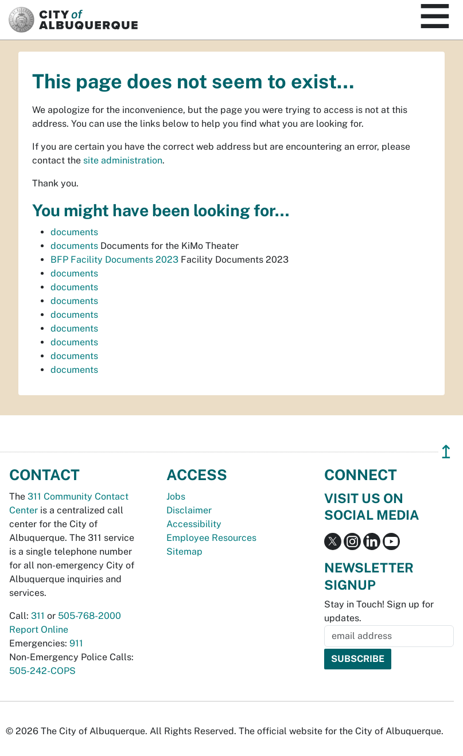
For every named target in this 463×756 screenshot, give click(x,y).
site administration (122, 160)
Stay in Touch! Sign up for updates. (379, 611)
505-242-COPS (42, 670)
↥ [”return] (446, 451)
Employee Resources (211, 537)
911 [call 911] (76, 643)
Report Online (38, 629)
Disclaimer (189, 510)
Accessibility (193, 524)
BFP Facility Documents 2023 (114, 259)
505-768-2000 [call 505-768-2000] (89, 615)
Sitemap (184, 551)
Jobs (175, 496)
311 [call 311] (38, 615)
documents (74, 232)
